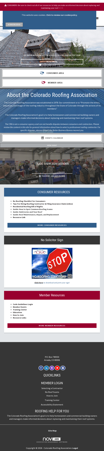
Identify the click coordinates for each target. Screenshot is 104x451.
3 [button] (45, 65)
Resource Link (19, 217)
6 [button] (59, 65)
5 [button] (54, 65)
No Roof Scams (52, 392)
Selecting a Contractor (52, 388)
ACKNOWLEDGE (14, 24)
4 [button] (50, 65)
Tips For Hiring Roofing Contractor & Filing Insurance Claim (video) (43, 204)
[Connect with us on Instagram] (51, 368)
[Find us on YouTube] (57, 368)
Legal (75, 448)
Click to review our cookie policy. (61, 15)
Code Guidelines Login (23, 304)
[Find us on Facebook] (41, 368)
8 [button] (69, 65)
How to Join (18, 315)
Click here (38, 282)
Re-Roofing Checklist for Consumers (29, 201)
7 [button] (64, 65)
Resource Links (19, 318)
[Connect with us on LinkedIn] (46, 368)
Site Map (52, 430)
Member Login (52, 383)
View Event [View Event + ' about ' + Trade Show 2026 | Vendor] (52, 145)
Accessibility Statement (52, 404)
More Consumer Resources (52, 225)
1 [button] (35, 65)
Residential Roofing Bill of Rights (28, 206)
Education (17, 312)
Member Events (20, 307)
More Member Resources (52, 325)
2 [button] (40, 65)
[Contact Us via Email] (62, 368)
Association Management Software (51, 440)
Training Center (20, 309)
